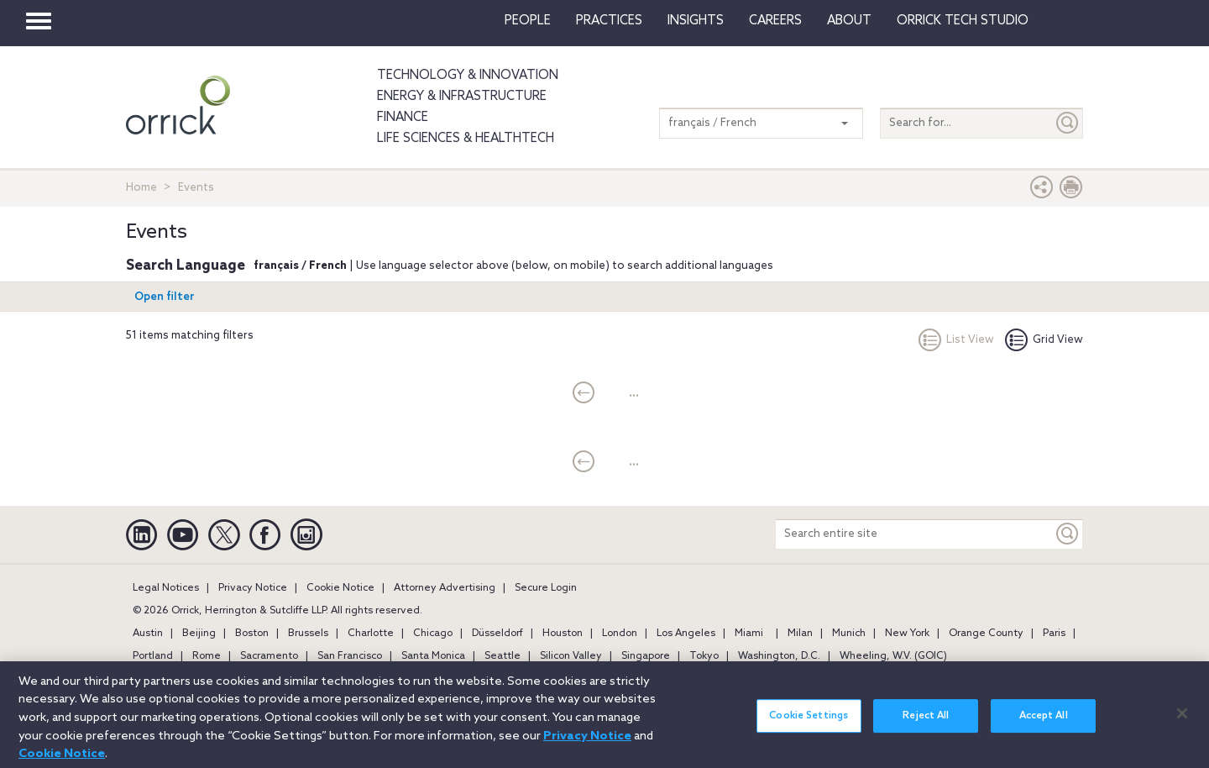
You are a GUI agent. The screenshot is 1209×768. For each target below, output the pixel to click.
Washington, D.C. (779, 656)
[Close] (1182, 720)
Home (141, 187)
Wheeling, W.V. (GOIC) (893, 656)
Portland (153, 656)
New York (907, 633)
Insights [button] (695, 21)
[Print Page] (1071, 191)
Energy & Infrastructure (462, 96)
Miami (749, 633)
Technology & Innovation (467, 75)
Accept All (1043, 723)
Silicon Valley (571, 656)
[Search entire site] (914, 534)
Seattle (502, 656)
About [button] (849, 21)
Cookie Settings (808, 723)
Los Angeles (686, 633)
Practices (609, 21)
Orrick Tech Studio (962, 21)
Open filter (164, 297)
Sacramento (269, 656)
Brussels (308, 633)
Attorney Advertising (444, 588)
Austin (148, 633)
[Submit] (1068, 123)
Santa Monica (433, 656)
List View (956, 340)
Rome (206, 656)
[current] (584, 394)
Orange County (986, 633)
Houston (562, 633)
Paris (1054, 633)
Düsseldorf (497, 633)
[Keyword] (1068, 534)
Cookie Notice (340, 588)
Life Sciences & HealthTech (465, 138)
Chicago (433, 633)
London (619, 633)
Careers (775, 21)
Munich (849, 633)
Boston (252, 633)
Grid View (1044, 340)
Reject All (926, 723)
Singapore (645, 656)
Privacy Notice (252, 588)
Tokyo (704, 656)
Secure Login (546, 588)
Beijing (199, 633)
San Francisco (349, 656)
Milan (800, 633)
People (528, 21)
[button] (1042, 191)
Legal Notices (166, 588)
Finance (402, 117)
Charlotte (371, 633)
